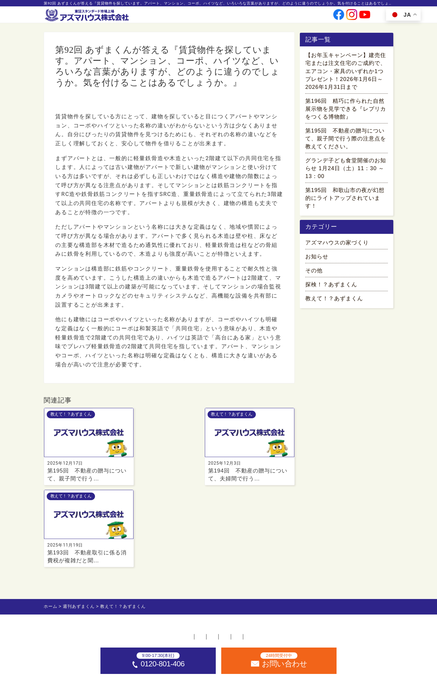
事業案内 (209, 16)
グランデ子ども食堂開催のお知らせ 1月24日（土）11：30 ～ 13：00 (345, 169)
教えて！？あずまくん (80, 102)
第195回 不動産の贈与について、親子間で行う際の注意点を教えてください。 (345, 139)
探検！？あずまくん (331, 287)
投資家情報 (257, 16)
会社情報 (232, 16)
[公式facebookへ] (338, 17)
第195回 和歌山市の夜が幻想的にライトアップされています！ (344, 199)
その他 (314, 273)
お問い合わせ (309, 16)
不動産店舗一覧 (137, 558)
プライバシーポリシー (275, 558)
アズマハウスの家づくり (337, 245)
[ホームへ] (87, 15)
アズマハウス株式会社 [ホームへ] (230, 672)
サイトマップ (331, 558)
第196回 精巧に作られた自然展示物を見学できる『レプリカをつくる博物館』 (345, 110)
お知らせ (316, 259)
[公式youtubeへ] (364, 17)
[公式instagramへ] (351, 17)
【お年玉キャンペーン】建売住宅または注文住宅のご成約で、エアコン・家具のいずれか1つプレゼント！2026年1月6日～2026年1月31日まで (345, 72)
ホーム (98, 558)
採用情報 (282, 16)
